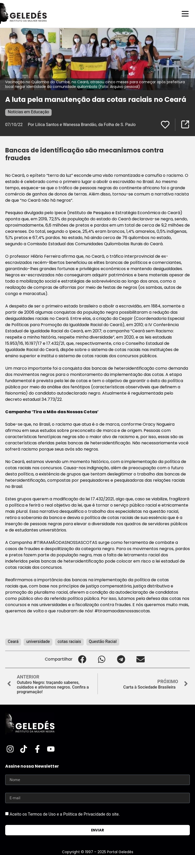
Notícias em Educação (28, 111)
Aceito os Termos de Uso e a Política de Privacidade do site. (65, 814)
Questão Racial (103, 641)
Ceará (13, 641)
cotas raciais (69, 641)
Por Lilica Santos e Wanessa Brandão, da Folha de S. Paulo (82, 124)
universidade (38, 641)
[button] (82, 659)
